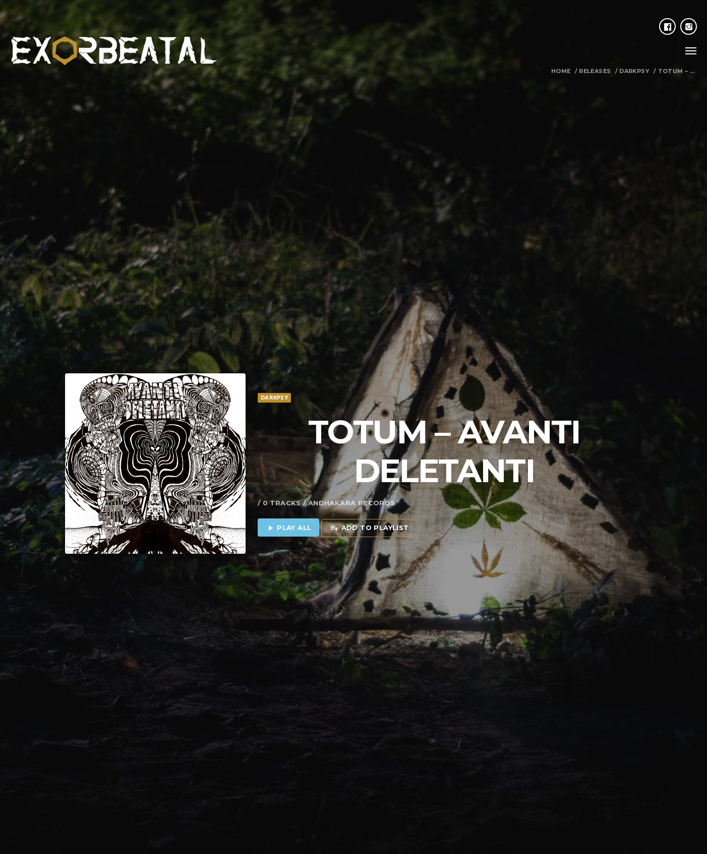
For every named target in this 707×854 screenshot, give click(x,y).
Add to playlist (369, 491)
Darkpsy (634, 71)
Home (561, 71)
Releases (595, 71)
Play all (289, 491)
